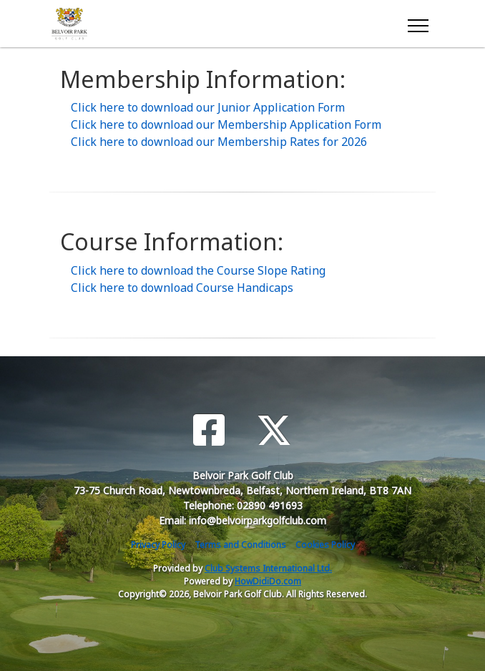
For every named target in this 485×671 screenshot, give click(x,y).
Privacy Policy (158, 545)
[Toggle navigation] (417, 23)
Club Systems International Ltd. (268, 568)
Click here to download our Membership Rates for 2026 (219, 142)
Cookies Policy (325, 545)
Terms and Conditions (240, 545)
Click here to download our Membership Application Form (226, 124)
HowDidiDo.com (268, 581)
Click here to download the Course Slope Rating (198, 270)
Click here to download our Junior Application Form (208, 107)
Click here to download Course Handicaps (182, 287)
